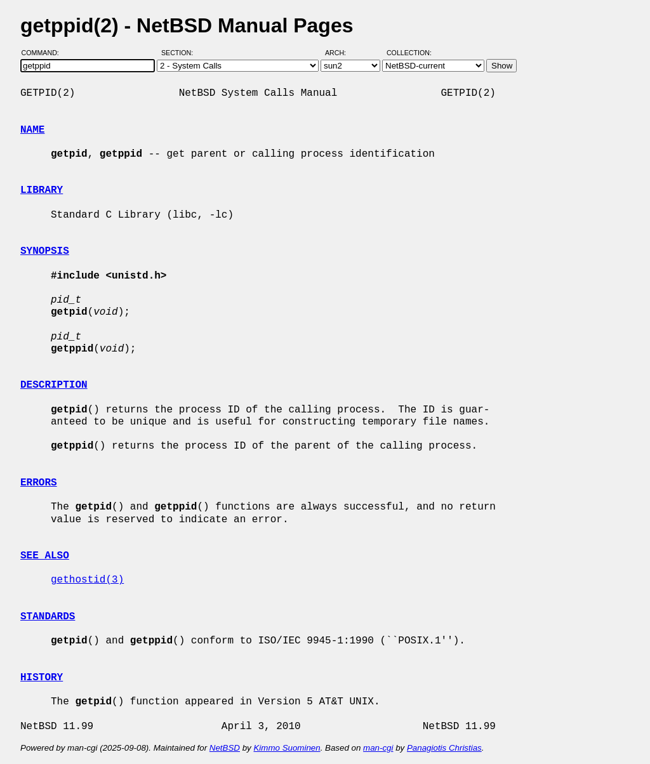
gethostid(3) (87, 580)
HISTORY (41, 678)
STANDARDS (47, 617)
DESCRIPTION (54, 385)
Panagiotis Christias (444, 748)
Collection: (409, 52)
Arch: (341, 52)
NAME (32, 130)
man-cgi (378, 748)
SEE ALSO (44, 556)
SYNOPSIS (44, 251)
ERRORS (38, 483)
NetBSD (224, 748)
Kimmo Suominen (286, 748)
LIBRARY (41, 190)
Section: (180, 52)
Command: (44, 52)
